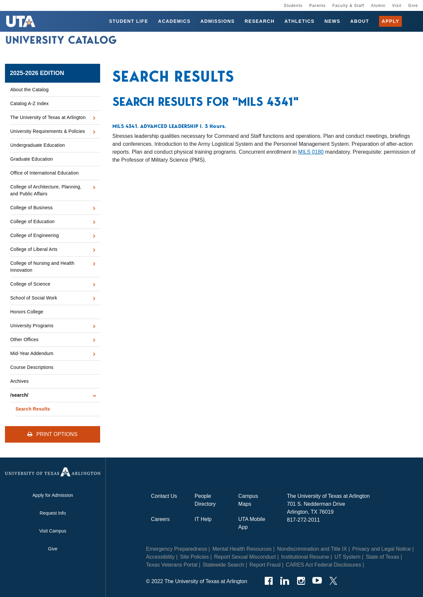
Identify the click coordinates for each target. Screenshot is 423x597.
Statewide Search (223, 565)
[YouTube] (317, 581)
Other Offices (24, 339)
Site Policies (194, 557)
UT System (347, 557)
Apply (390, 21)
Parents (317, 5)
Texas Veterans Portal (172, 565)
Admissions (218, 21)
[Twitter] (333, 581)
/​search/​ (19, 395)
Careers (160, 519)
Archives (19, 381)
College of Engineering (34, 235)
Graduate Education (31, 159)
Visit (397, 5)
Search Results (33, 409)
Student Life (128, 21)
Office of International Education (44, 173)
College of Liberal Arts (34, 249)
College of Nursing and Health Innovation (42, 266)
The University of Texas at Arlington (48, 117)
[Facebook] (268, 581)
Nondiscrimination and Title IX (312, 549)
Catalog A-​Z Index (29, 103)
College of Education (32, 221)
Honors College (26, 311)
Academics (174, 21)
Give (413, 5)
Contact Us (164, 496)
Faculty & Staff (348, 5)
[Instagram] (301, 581)
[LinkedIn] (284, 581)
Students (293, 5)
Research (260, 21)
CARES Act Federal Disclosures (323, 565)
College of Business (31, 207)
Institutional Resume (305, 557)
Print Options (52, 434)
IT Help (203, 519)
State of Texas (382, 557)
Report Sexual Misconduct (245, 557)
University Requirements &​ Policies (47, 131)
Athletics (300, 21)
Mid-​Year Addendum (32, 353)
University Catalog (61, 40)
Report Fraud (265, 565)
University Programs (32, 325)
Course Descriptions (32, 367)
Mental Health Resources (242, 549)
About (359, 21)
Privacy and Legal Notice (381, 549)
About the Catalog (29, 89)
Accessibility (160, 557)
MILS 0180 (311, 152)
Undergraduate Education (37, 145)
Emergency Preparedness (176, 549)
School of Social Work (33, 297)
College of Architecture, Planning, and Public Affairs (46, 190)
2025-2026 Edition (37, 73)
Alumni (378, 5)
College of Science (30, 284)
